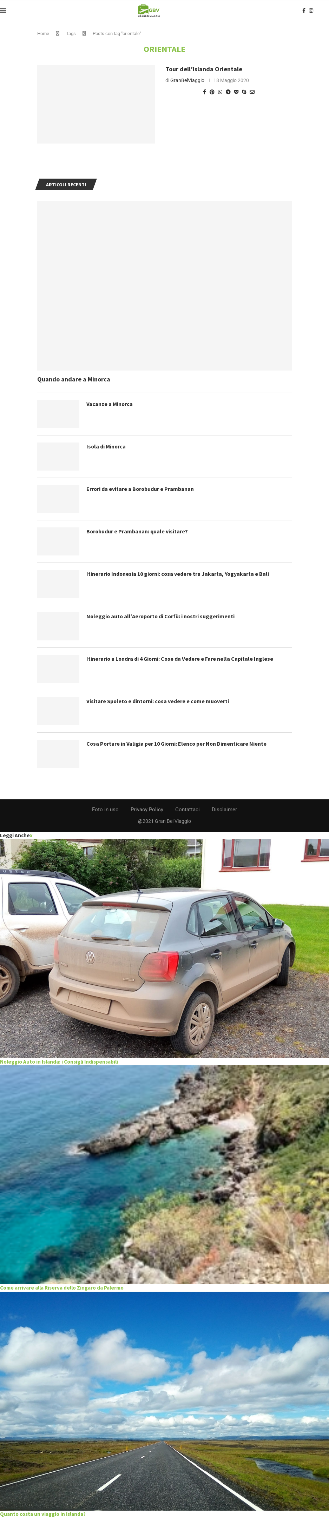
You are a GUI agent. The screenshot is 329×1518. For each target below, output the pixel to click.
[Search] (325, 10)
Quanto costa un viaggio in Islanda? (43, 1514)
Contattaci (187, 809)
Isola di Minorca (106, 446)
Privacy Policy (147, 809)
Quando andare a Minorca (73, 379)
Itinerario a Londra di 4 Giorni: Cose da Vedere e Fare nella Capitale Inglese (180, 658)
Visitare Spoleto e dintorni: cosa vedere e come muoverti (158, 701)
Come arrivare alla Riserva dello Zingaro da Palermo (62, 1287)
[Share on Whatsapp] (220, 92)
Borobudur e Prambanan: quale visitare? (137, 531)
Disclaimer (224, 809)
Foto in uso (105, 809)
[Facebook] (303, 10)
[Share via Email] (252, 92)
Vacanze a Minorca (109, 403)
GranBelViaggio (187, 80)
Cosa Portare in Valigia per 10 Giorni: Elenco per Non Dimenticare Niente (177, 743)
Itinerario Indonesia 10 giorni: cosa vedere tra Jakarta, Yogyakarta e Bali (178, 573)
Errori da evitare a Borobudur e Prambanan (140, 488)
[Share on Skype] (244, 92)
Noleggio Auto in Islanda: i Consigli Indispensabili (59, 1061)
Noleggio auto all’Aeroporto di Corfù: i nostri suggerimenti (161, 616)
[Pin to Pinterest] (212, 92)
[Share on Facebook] (204, 92)
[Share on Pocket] (236, 92)
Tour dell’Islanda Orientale (203, 69)
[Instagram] (311, 10)
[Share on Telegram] (228, 92)
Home (43, 33)
